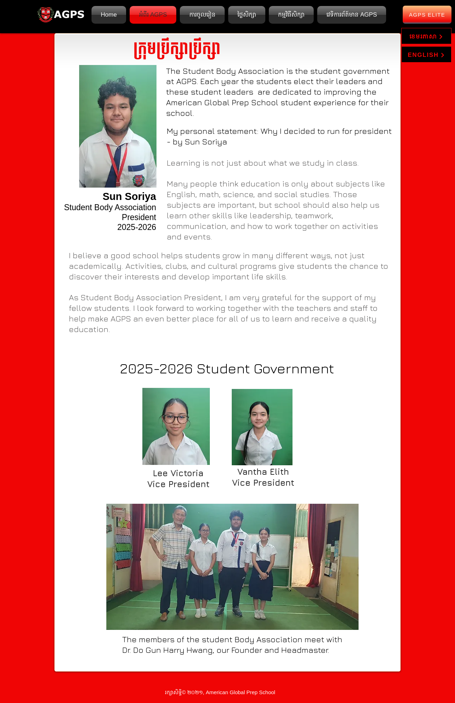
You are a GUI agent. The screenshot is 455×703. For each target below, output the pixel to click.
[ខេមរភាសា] (426, 36)
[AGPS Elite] (427, 15)
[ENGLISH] (426, 54)
